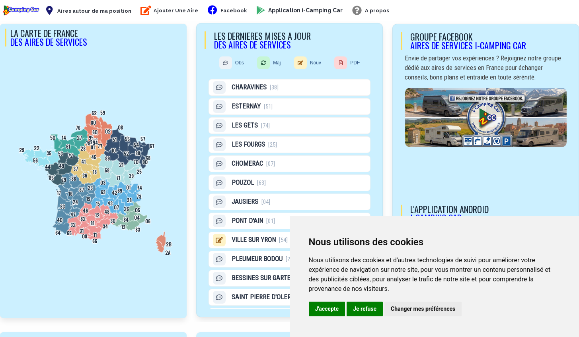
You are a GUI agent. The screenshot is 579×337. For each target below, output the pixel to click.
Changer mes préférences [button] (423, 309)
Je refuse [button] (364, 309)
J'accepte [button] (327, 309)
